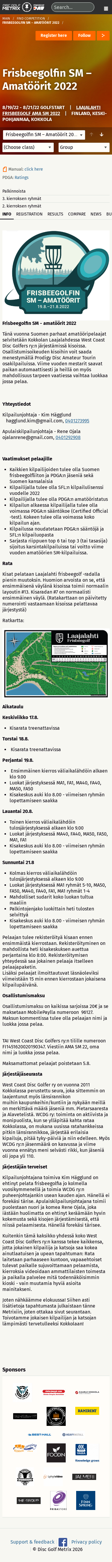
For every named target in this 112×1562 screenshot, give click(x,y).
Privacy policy (86, 1542)
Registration (29, 214)
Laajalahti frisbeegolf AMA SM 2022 (51, 110)
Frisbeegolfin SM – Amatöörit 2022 (47, 80)
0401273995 (77, 421)
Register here (54, 35)
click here (33, 169)
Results (55, 214)
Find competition (31, 19)
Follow (84, 35)
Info (6, 214)
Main (6, 19)
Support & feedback (32, 1542)
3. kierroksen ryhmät (21, 198)
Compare (77, 214)
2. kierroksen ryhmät (21, 206)
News (96, 214)
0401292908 (68, 437)
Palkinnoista (14, 191)
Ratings (22, 177)
